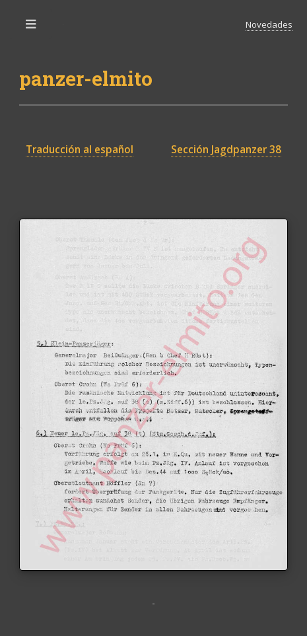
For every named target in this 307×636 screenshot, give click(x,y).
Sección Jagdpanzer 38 (226, 150)
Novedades (269, 24)
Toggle (31, 27)
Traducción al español (79, 150)
